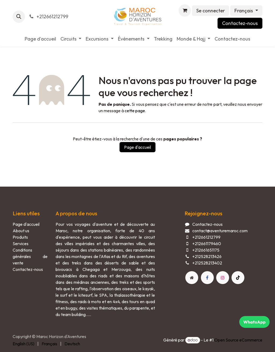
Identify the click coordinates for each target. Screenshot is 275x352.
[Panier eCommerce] (185, 10)
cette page (135, 110)
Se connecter (210, 11)
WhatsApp (254, 322)
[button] (19, 16)
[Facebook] (207, 277)
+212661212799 (48, 16)
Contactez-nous (240, 23)
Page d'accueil (137, 147)
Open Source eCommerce (238, 340)
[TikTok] (237, 277)
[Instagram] (222, 277)
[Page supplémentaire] (191, 277)
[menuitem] (40, 39)
